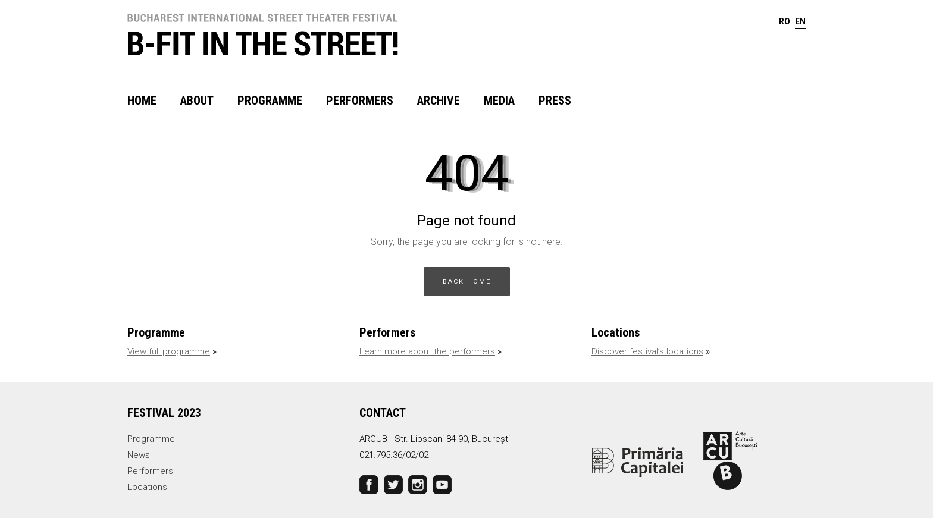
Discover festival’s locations (647, 351)
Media (499, 100)
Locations (147, 487)
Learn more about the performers (427, 351)
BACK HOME (467, 281)
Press (554, 100)
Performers (359, 100)
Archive (438, 100)
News (138, 455)
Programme (269, 100)
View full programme (168, 351)
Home (141, 100)
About (197, 100)
